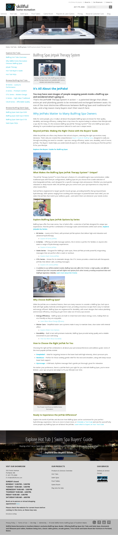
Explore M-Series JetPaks (48, 238)
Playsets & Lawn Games (65, 14)
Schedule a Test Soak (85, 422)
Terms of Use (22, 523)
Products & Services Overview (61, 471)
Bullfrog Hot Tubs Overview (16, 57)
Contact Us (109, 2)
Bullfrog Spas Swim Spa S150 (16, 119)
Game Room (48, 14)
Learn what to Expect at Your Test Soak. (89, 424)
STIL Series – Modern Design (16, 94)
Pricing (80, 14)
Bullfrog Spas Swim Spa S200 (16, 112)
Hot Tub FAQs (11, 74)
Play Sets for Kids (57, 488)
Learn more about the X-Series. (66, 273)
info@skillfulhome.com (15, 478)
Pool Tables (35, 14)
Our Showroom (97, 2)
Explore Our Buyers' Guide (59, 452)
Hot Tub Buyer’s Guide (14, 71)
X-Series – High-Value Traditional (18, 98)
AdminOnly (42, 523)
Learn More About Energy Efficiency (52, 321)
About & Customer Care (95, 14)
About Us (87, 2)
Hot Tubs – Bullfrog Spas (19, 47)
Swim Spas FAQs (12, 123)
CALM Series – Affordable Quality (18, 102)
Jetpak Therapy (11, 67)
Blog (108, 14)
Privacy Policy (10, 523)
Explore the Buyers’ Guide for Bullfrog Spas (50, 149)
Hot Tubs (13, 14)
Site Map (33, 523)
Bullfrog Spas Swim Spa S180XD (17, 116)
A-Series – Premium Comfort (16, 91)
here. (18, 504)
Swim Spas (24, 14)
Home (8, 47)
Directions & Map (11, 514)
